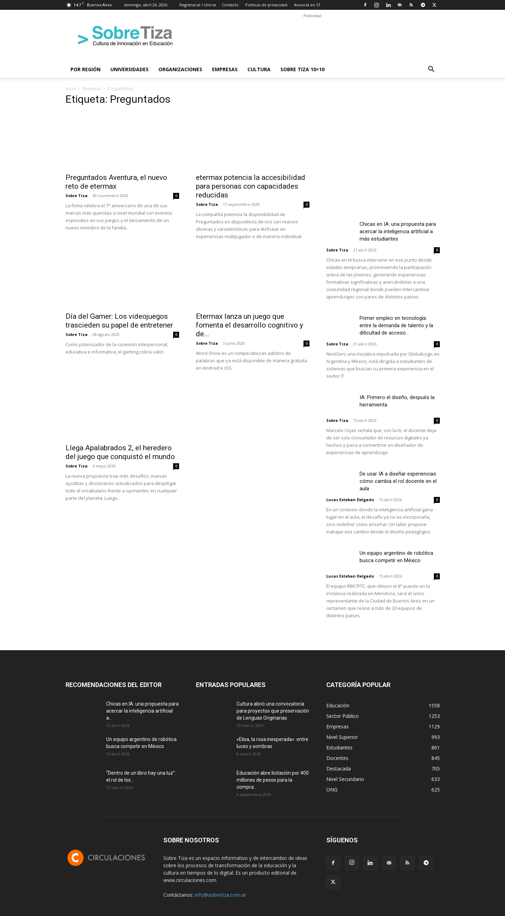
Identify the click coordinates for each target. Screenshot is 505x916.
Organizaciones (180, 69)
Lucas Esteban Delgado (350, 499)
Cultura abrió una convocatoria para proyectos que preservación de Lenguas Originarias (273, 711)
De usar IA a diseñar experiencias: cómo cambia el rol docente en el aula (398, 481)
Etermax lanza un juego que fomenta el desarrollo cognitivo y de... (249, 325)
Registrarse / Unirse (197, 4)
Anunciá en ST (307, 4)
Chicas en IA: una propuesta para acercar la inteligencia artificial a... (142, 711)
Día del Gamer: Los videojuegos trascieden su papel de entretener (119, 320)
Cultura (259, 69)
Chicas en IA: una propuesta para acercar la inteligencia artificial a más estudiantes (398, 231)
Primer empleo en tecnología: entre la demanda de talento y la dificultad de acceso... (396, 325)
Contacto (230, 4)
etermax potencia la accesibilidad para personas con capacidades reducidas (250, 186)
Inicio (71, 89)
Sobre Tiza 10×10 (302, 69)
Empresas (225, 69)
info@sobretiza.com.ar (220, 894)
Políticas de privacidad (266, 4)
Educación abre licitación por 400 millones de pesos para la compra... (273, 780)
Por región (85, 69)
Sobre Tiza (77, 195)
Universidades (129, 69)
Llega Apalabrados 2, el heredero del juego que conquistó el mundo (120, 452)
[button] (431, 70)
